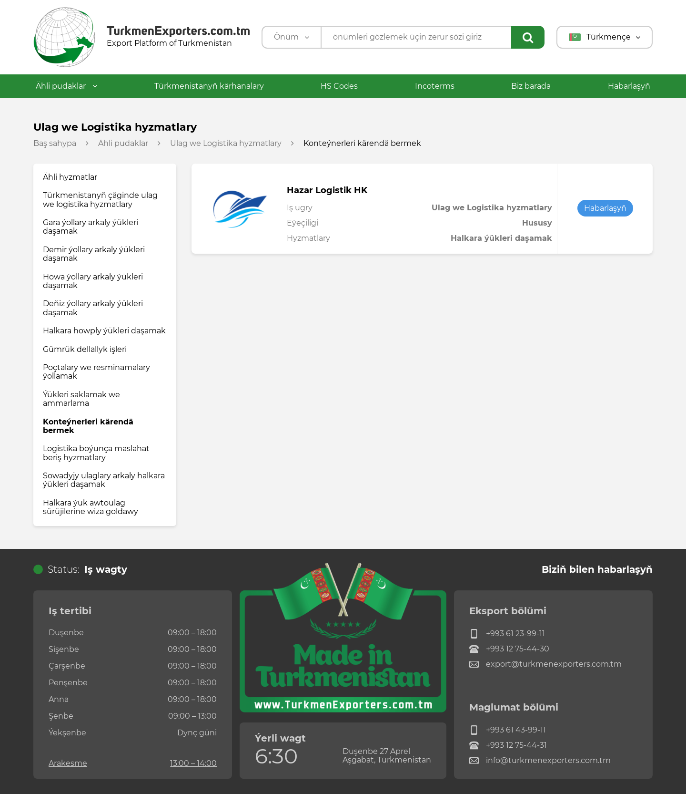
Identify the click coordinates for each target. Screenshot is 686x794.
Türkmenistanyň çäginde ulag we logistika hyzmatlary (100, 199)
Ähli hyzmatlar (70, 177)
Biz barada (531, 86)
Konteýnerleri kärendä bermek (88, 426)
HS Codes (339, 86)
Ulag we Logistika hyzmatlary (226, 143)
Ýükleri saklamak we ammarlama (81, 399)
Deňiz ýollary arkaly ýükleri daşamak (93, 308)
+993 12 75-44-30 (509, 649)
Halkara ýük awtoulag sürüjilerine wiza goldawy (90, 507)
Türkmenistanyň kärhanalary (209, 86)
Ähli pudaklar (66, 86)
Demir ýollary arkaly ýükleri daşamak (94, 254)
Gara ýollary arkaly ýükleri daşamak (90, 227)
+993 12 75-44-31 (508, 745)
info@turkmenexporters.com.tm (540, 760)
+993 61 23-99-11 (507, 634)
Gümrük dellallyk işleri (85, 349)
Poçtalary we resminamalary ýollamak (96, 372)
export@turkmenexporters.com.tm (545, 664)
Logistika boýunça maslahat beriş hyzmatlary (96, 453)
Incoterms (434, 86)
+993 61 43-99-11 (507, 730)
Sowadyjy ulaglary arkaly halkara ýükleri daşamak (104, 480)
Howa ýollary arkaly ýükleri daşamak (93, 281)
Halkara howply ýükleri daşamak (104, 330)
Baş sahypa (54, 143)
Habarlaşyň (629, 86)
